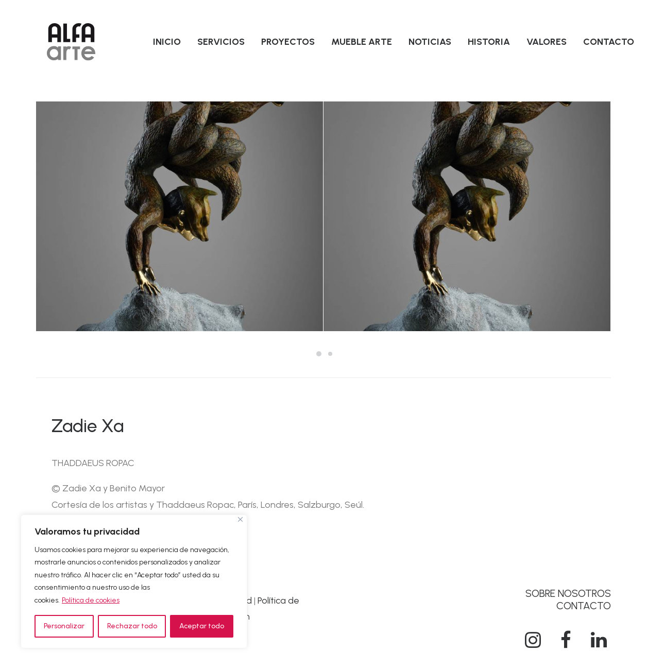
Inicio (167, 41)
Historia (489, 41)
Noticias (429, 41)
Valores (546, 41)
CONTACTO (583, 605)
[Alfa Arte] (71, 42)
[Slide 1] (319, 353)
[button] (532, 644)
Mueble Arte (361, 41)
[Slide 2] (330, 353)
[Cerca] (240, 519)
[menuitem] (167, 41)
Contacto (608, 41)
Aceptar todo (201, 626)
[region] (134, 581)
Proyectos (288, 41)
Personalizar (64, 626)
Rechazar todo (132, 626)
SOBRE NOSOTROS (568, 593)
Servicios (221, 41)
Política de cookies (91, 600)
